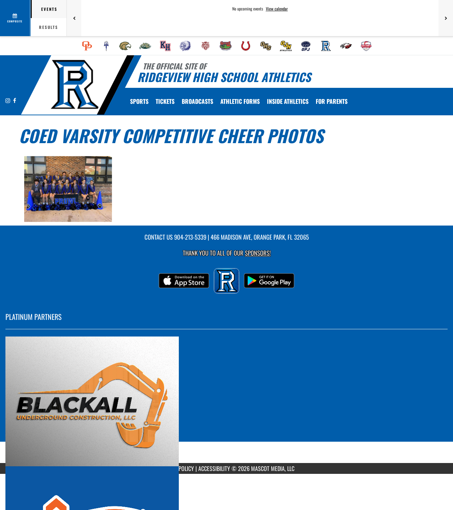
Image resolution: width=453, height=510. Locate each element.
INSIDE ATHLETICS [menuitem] (288, 101)
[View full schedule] (15, 18)
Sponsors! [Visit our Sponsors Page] (258, 252)
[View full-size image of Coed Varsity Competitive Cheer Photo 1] (68, 189)
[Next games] (446, 18)
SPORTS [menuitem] (139, 101)
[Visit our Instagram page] (8, 100)
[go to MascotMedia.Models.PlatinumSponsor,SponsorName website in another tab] (226, 401)
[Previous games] (74, 18)
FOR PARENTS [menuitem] (332, 101)
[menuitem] (87, 46)
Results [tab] (48, 27)
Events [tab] (49, 9)
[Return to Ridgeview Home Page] (74, 84)
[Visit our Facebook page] (14, 100)
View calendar (277, 9)
